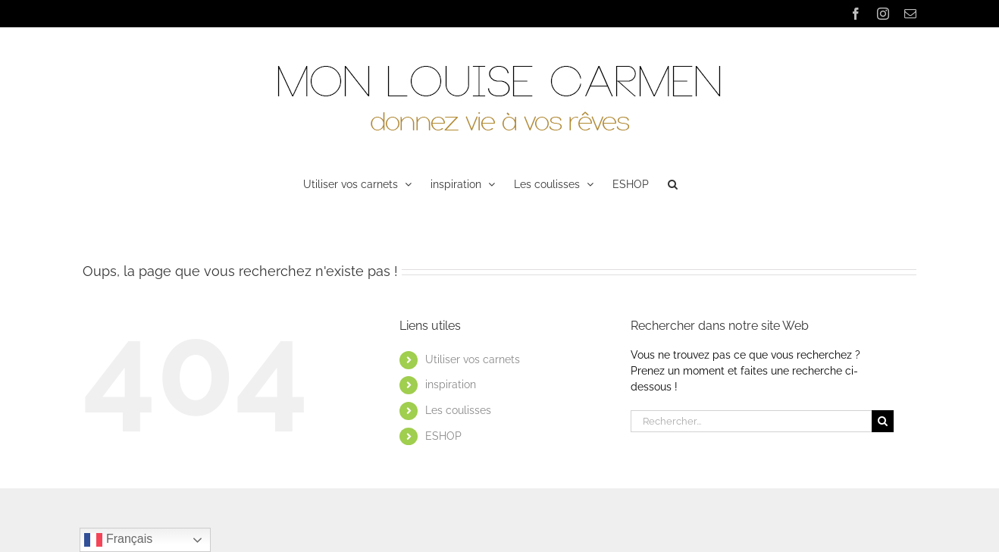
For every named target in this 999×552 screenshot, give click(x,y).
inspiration (450, 384)
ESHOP (443, 436)
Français (118, 540)
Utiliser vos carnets (472, 359)
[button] (673, 183)
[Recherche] (883, 421)
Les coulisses (458, 410)
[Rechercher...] (751, 421)
